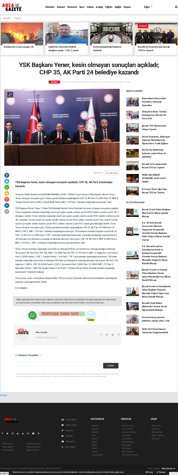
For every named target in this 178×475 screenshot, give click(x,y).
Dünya (90, 7)
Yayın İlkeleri (7, 447)
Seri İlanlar (126, 448)
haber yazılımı (67, 468)
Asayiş (99, 7)
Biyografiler (157, 432)
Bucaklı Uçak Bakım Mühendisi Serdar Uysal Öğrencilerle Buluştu (154, 306)
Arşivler (67, 436)
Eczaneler (126, 435)
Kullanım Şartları (34, 443)
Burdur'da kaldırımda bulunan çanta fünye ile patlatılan (154, 153)
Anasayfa (7, 18)
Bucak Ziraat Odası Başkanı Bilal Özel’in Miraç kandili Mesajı (156, 213)
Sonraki (3, 395)
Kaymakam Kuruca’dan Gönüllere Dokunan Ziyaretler (154, 102)
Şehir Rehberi (128, 451)
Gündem (49, 7)
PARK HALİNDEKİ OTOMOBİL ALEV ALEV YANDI (154, 178)
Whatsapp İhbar (34, 447)
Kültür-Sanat (97, 455)
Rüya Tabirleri (158, 435)
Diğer (147, 7)
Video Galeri (69, 425)
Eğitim (108, 7)
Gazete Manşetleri (130, 455)
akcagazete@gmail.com (47, 337)
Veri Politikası (8, 450)
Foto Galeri (69, 419)
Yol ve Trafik (127, 429)
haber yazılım (104, 468)
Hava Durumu (128, 425)
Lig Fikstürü (127, 438)
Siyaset (61, 7)
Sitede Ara (156, 425)
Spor (82, 7)
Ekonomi (72, 7)
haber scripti (91, 468)
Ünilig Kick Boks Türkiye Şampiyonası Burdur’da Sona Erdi (154, 115)
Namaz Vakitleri (129, 432)
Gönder (111, 366)
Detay (149, 472)
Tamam (160, 472)
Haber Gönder (33, 450)
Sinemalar (126, 445)
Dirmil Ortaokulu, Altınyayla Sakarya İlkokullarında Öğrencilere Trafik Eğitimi (156, 140)
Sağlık (118, 7)
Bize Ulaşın (69, 447)
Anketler (156, 429)
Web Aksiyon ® (168, 468)
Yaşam (126, 7)
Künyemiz (68, 441)
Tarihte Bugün (128, 442)
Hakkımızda (7, 443)
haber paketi (80, 468)
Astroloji (155, 438)
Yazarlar (67, 430)
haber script (115, 468)
